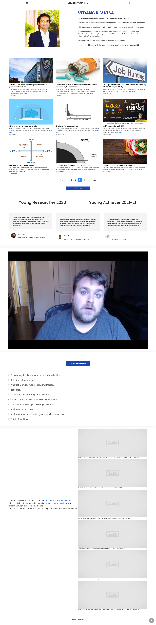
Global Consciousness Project (58, 500)
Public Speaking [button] (19, 419)
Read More (23, 93)
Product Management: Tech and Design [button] (32, 384)
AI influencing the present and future (24, 126)
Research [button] (15, 389)
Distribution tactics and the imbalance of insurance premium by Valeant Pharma (76, 86)
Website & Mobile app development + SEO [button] (33, 404)
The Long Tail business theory (67, 126)
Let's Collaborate (78, 363)
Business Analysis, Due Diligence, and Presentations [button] (38, 414)
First (61, 180)
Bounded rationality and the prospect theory (74, 165)
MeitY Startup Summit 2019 (113, 126)
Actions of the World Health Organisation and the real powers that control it (30, 86)
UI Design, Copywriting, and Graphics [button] (30, 394)
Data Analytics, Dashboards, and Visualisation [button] (35, 375)
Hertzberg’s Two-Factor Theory (21, 165)
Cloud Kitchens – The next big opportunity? (120, 165)
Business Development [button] (22, 409)
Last (94, 180)
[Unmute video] (78, 300)
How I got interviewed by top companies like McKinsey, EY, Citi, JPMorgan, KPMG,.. (124, 86)
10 (89, 180)
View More (78, 188)
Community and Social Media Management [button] (34, 399)
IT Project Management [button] (23, 380)
